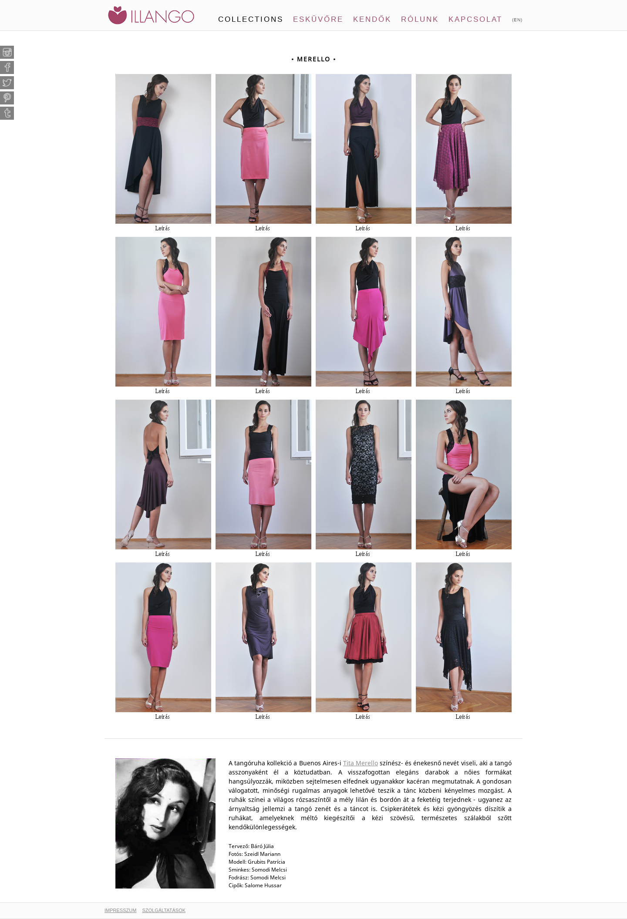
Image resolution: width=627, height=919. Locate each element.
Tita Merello (360, 763)
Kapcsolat (475, 19)
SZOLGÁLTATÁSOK (163, 910)
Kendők (372, 19)
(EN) (517, 20)
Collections (250, 19)
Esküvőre (318, 19)
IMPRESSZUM (120, 910)
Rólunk (420, 19)
